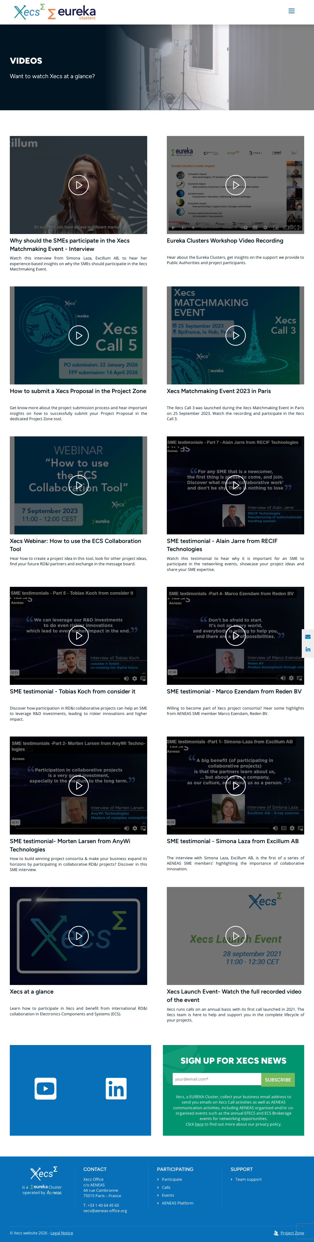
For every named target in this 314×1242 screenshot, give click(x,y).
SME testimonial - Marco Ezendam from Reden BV (234, 691)
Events (168, 1195)
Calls (166, 1187)
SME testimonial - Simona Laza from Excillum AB (233, 841)
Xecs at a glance (31, 991)
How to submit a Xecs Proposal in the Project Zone (78, 390)
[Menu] (291, 10)
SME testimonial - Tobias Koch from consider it (72, 691)
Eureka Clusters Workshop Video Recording (225, 240)
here (199, 1124)
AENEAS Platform (178, 1203)
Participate (172, 1179)
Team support (249, 1179)
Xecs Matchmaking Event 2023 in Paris (219, 390)
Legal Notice (62, 1233)
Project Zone (292, 1233)
